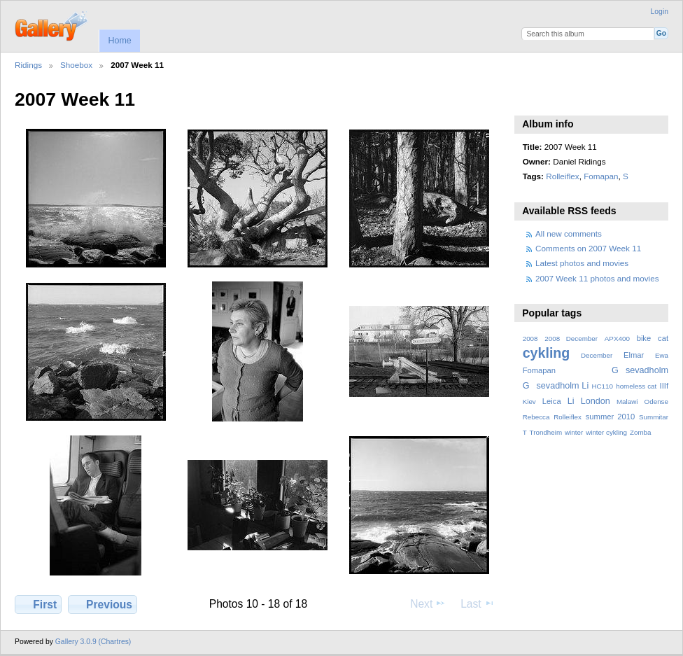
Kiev (529, 401)
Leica (551, 401)
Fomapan (601, 176)
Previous (102, 604)
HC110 (602, 386)
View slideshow (530, 98)
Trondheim (546, 432)
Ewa (661, 355)
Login (659, 11)
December (596, 355)
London (595, 401)
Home (119, 41)
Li (571, 401)
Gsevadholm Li (556, 386)
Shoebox (76, 64)
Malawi (627, 401)
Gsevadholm (640, 370)
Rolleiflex (562, 176)
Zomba (641, 432)
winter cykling (606, 432)
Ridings (28, 64)
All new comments (568, 233)
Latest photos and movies (581, 262)
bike (644, 338)
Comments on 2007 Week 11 (588, 248)
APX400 (617, 338)
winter (574, 432)
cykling (546, 353)
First (38, 604)
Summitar (653, 417)
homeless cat (636, 386)
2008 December (571, 338)
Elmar (634, 355)
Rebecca (536, 417)
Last (477, 603)
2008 (530, 338)
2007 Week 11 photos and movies (597, 278)
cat (663, 338)
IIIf (664, 386)
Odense (656, 401)
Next (428, 603)
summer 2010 (610, 416)
